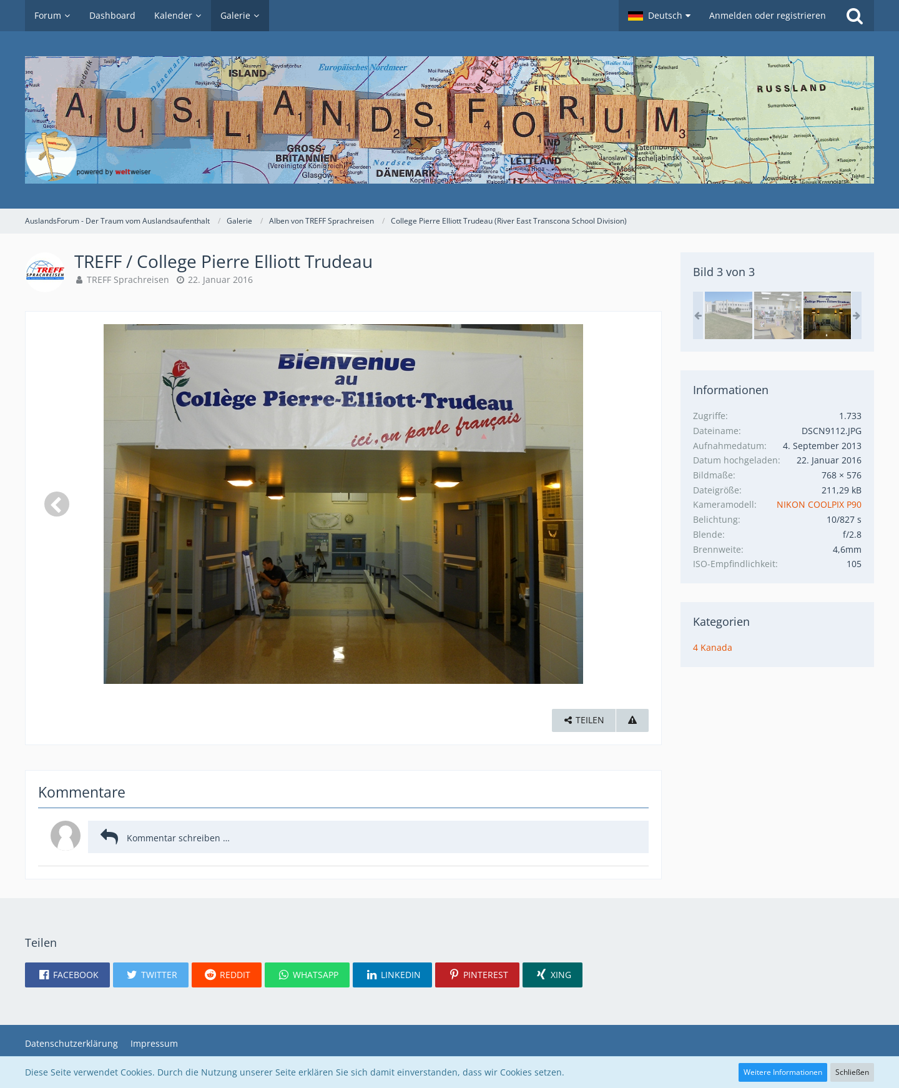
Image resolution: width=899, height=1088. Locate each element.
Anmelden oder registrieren (767, 15)
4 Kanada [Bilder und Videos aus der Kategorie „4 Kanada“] (712, 647)
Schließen (852, 1072)
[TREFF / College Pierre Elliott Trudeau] (728, 315)
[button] (659, 15)
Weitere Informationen (783, 1072)
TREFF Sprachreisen (128, 279)
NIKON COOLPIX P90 (819, 504)
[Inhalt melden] (632, 720)
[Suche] (854, 15)
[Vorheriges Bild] (56, 504)
